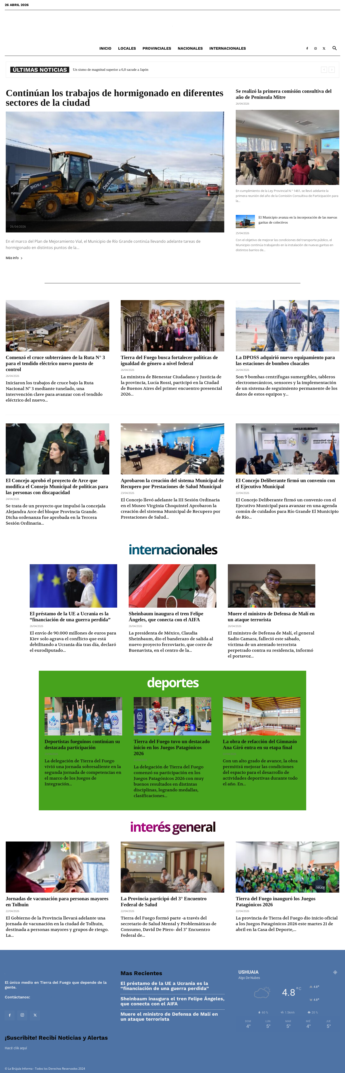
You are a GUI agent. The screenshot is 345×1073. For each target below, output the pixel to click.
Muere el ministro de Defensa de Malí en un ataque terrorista (169, 1017)
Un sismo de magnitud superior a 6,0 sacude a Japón (114, 69)
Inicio (105, 48)
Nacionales (190, 48)
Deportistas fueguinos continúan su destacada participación (82, 744)
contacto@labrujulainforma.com (62, 997)
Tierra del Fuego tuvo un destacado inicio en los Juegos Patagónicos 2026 (172, 747)
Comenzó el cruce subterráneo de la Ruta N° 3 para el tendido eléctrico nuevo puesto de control (55, 363)
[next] (332, 70)
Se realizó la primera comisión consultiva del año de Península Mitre (284, 94)
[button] (334, 49)
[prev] (324, 70)
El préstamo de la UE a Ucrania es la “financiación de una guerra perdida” (70, 616)
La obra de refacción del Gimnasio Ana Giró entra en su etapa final (260, 744)
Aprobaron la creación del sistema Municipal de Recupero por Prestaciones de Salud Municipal (172, 483)
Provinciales (157, 48)
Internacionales (227, 48)
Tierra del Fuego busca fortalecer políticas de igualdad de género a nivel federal (169, 360)
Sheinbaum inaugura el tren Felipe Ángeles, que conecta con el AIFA (166, 616)
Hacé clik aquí (16, 1048)
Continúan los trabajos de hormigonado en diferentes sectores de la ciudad (114, 98)
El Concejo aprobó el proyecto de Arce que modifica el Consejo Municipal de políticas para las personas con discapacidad (57, 486)
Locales (127, 48)
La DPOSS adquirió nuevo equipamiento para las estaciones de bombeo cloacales (285, 360)
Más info (14, 258)
